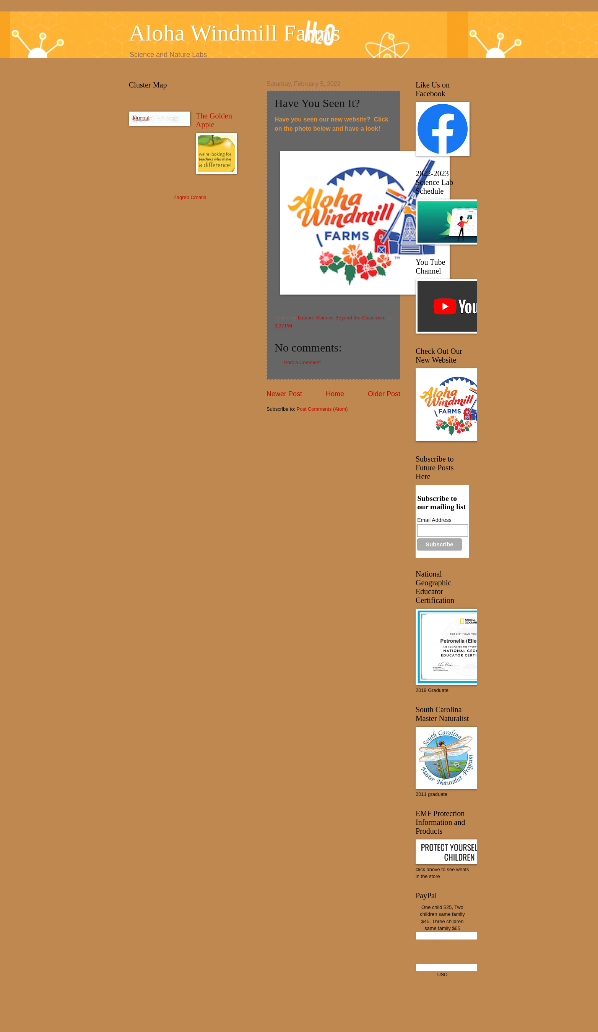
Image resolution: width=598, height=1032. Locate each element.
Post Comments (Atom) (322, 409)
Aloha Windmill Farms (234, 32)
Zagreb (181, 197)
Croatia (198, 197)
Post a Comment (302, 362)
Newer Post (284, 394)
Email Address (434, 520)
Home (335, 394)
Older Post (384, 394)
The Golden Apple (214, 120)
